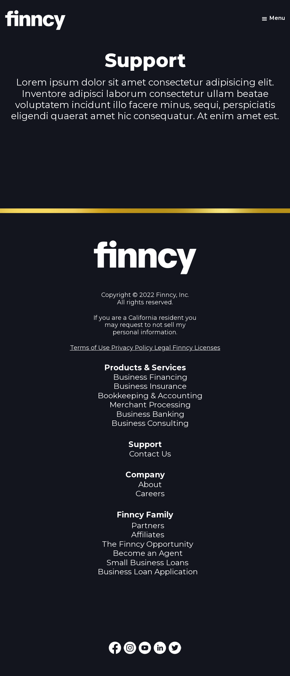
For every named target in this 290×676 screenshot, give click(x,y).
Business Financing (150, 377)
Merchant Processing (150, 404)
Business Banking (150, 414)
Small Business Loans (147, 562)
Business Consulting (150, 423)
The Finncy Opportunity (147, 544)
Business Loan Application (148, 571)
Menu (277, 18)
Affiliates (147, 534)
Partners (147, 525)
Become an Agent (148, 553)
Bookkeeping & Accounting (150, 395)
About (150, 484)
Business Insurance (150, 386)
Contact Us (150, 454)
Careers (150, 493)
